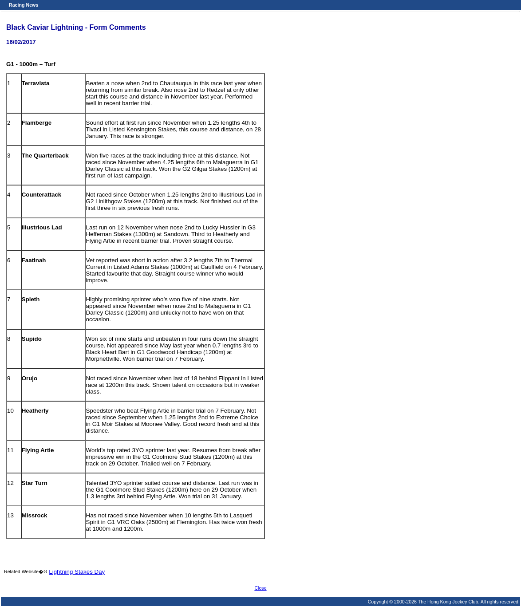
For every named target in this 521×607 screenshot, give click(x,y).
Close (260, 588)
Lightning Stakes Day (77, 571)
